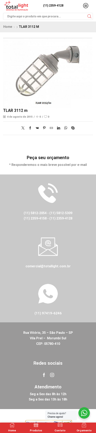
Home (7, 27)
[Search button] (89, 16)
